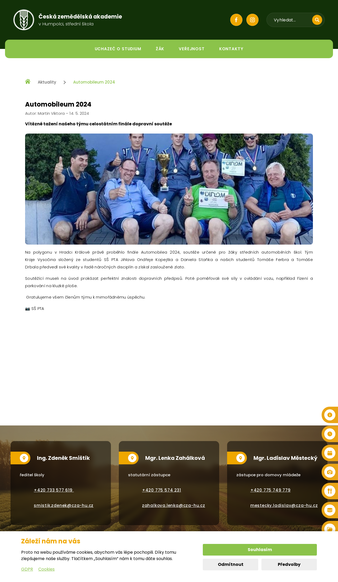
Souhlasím (260, 550)
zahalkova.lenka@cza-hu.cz (173, 505)
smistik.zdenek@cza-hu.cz (63, 505)
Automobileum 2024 (94, 82)
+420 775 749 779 (270, 490)
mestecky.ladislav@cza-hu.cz (284, 505)
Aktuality (47, 82)
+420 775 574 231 (161, 490)
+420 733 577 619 (54, 490)
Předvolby (289, 564)
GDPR (27, 569)
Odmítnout (230, 564)
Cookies (46, 569)
